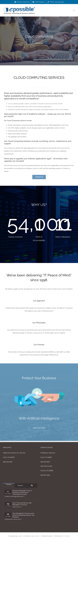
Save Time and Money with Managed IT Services (22, 504)
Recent (20, 485)
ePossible (36, 536)
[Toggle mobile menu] (74, 10)
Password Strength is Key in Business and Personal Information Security (22, 492)
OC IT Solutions (65, 536)
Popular (8, 484)
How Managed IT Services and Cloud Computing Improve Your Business (23, 515)
